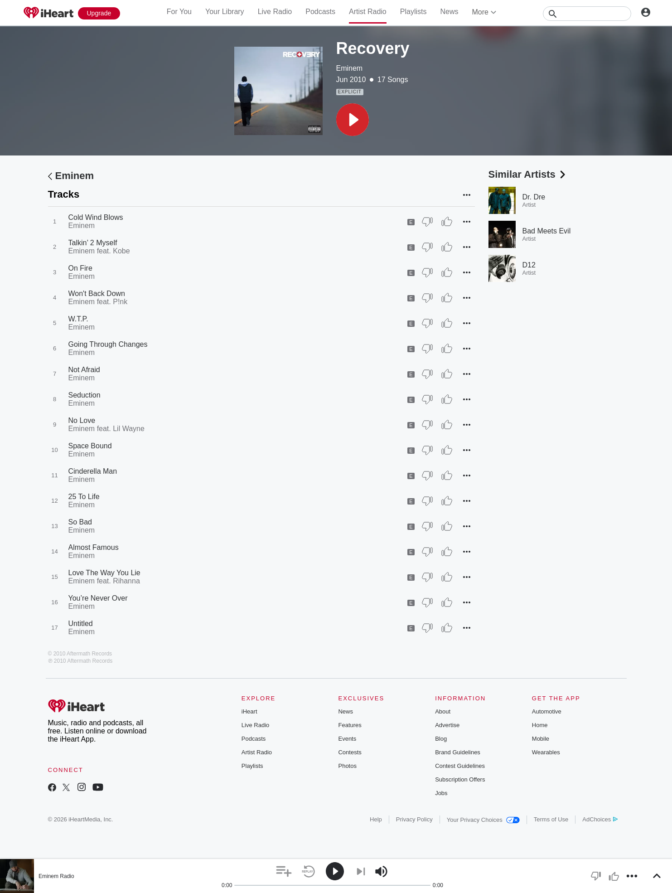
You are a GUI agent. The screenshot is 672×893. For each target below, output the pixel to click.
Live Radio (275, 11)
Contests (349, 752)
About (442, 711)
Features (349, 725)
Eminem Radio (56, 876)
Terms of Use (551, 819)
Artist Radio (368, 11)
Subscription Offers (460, 779)
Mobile (540, 738)
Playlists (413, 11)
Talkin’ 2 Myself (92, 243)
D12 (529, 265)
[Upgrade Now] (99, 13)
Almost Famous (93, 547)
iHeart (249, 711)
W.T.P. (78, 319)
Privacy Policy (414, 819)
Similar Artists (527, 174)
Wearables (546, 752)
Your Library (224, 11)
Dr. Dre (534, 197)
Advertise (447, 725)
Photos (347, 765)
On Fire (80, 268)
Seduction (84, 395)
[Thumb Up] (447, 222)
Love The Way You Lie (104, 573)
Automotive (546, 711)
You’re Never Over (98, 598)
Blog (441, 738)
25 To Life (84, 496)
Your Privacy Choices (483, 819)
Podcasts (320, 11)
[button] (352, 119)
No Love (82, 420)
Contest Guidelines (460, 765)
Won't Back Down (96, 293)
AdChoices (599, 819)
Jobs (441, 793)
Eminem (349, 68)
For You (179, 11)
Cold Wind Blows (95, 217)
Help (376, 819)
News (449, 11)
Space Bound (90, 446)
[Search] (587, 13)
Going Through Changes (108, 344)
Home (540, 725)
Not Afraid (84, 370)
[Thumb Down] (427, 222)
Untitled (80, 623)
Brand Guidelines (457, 752)
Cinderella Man (92, 471)
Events (347, 738)
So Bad (80, 522)
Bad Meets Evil (546, 231)
